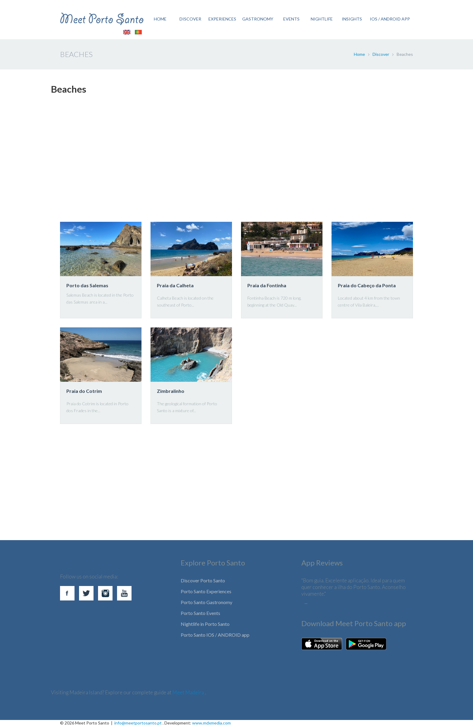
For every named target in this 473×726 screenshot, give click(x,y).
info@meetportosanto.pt (138, 722)
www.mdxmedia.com (211, 722)
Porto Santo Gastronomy (206, 602)
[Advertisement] (232, 161)
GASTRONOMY (257, 18)
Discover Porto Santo (203, 580)
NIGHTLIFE (322, 18)
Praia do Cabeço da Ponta (367, 285)
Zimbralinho (170, 391)
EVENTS (291, 18)
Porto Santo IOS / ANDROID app (215, 635)
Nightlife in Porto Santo (205, 624)
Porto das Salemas (87, 285)
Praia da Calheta (175, 285)
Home (359, 54)
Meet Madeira (188, 692)
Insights (352, 18)
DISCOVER (190, 18)
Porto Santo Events (200, 613)
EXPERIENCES (222, 18)
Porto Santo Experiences (206, 591)
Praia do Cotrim (84, 391)
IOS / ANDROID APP (390, 18)
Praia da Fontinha (266, 285)
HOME (160, 18)
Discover (381, 54)
